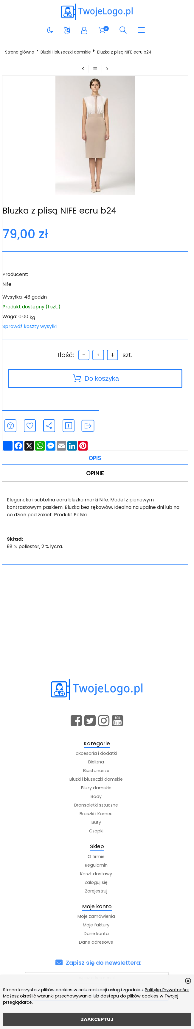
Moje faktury (96, 925)
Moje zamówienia (96, 916)
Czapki (96, 831)
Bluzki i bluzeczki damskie (66, 52)
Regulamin (96, 865)
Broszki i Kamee (96, 814)
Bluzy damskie (96, 788)
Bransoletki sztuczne (96, 805)
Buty (96, 822)
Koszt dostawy (96, 874)
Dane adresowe (96, 942)
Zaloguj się (96, 882)
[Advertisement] (97, 619)
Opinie (95, 473)
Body (96, 796)
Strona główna (19, 52)
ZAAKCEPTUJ (97, 1019)
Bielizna (96, 762)
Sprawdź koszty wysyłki (29, 326)
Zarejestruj (96, 891)
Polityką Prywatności (167, 990)
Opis (95, 458)
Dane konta (96, 934)
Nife (6, 284)
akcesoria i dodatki (96, 753)
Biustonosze (96, 771)
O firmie (96, 856)
